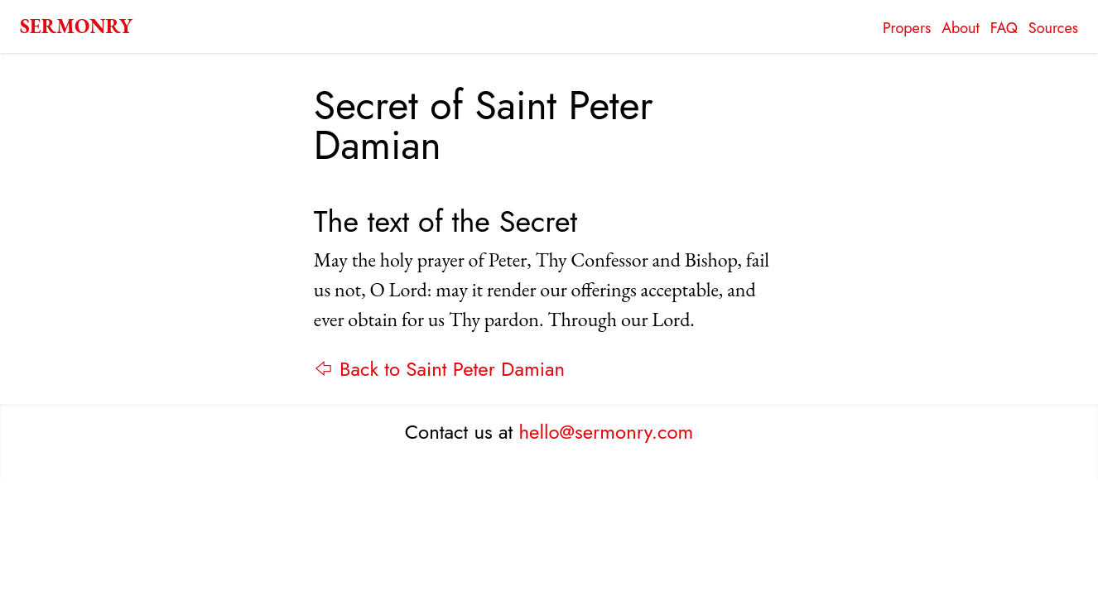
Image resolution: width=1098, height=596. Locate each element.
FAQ (1004, 28)
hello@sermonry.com (606, 431)
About (960, 28)
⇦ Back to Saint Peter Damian (439, 368)
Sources (1053, 28)
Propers (907, 28)
